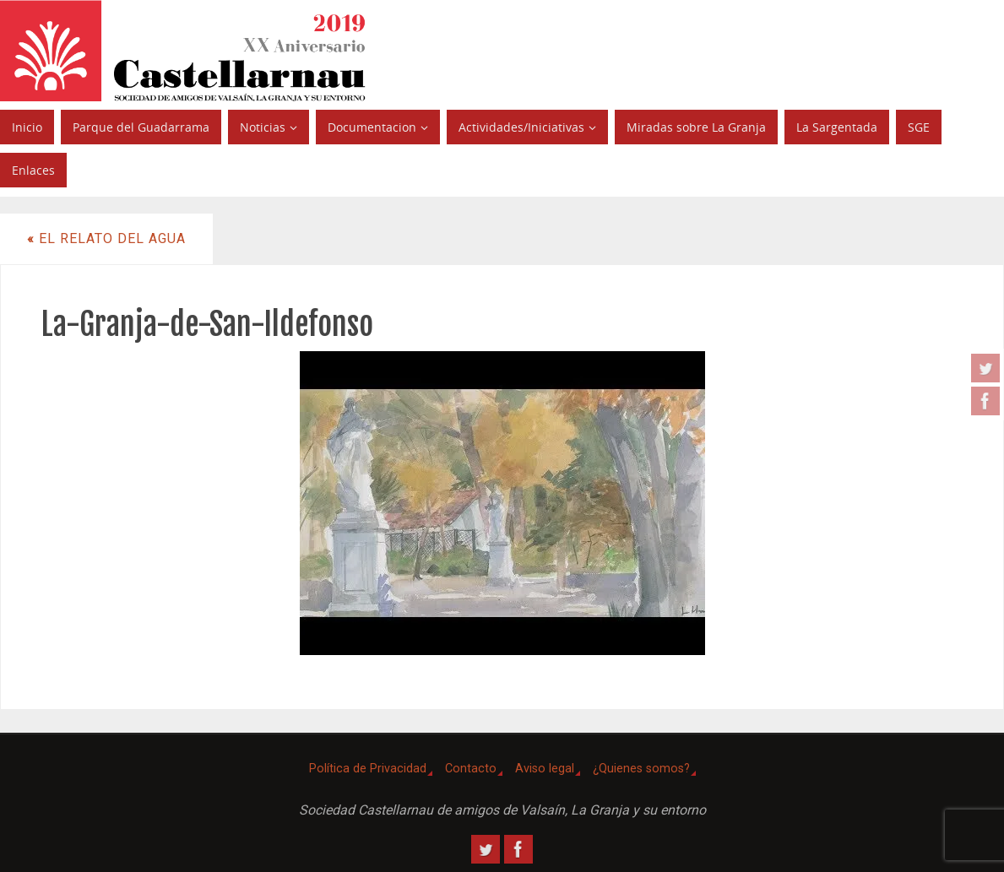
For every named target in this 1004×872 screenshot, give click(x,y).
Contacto (471, 768)
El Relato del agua (106, 238)
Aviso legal (544, 768)
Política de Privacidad (367, 768)
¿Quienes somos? (641, 768)
